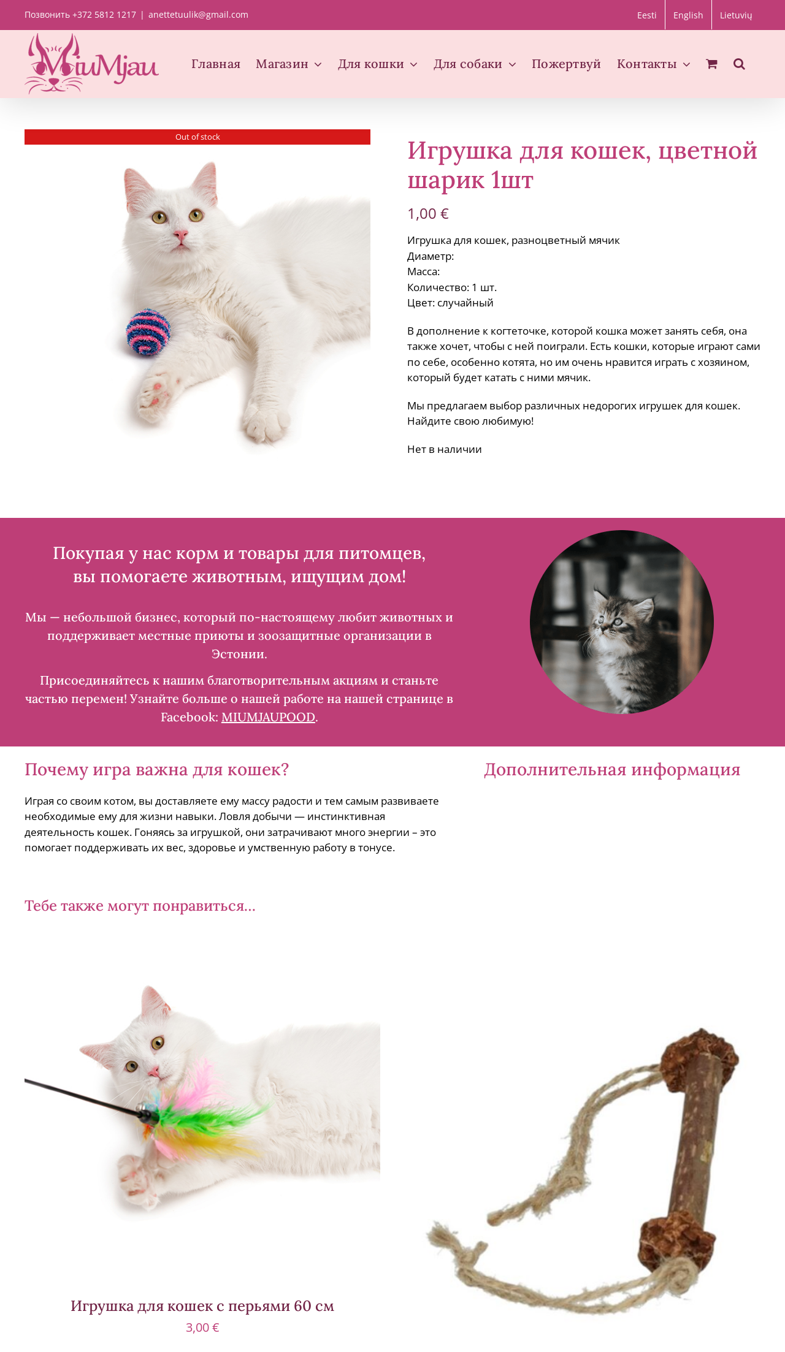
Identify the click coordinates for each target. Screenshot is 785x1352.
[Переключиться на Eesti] (647, 14)
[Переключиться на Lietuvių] (736, 14)
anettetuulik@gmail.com (198, 14)
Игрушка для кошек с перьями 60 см (202, 1305)
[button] (739, 63)
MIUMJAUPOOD (268, 716)
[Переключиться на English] (688, 14)
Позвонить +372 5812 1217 (80, 14)
